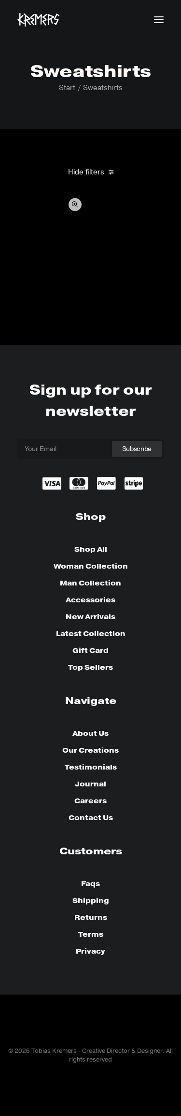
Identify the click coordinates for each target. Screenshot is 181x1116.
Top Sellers (90, 667)
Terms (90, 934)
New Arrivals (90, 616)
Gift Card (90, 650)
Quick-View (75, 204)
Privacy (90, 951)
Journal (90, 784)
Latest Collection (90, 633)
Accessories (90, 600)
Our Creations (90, 750)
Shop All (90, 549)
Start (67, 88)
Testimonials (91, 767)
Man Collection (90, 583)
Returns (90, 917)
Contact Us (91, 817)
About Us (90, 733)
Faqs (90, 883)
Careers (90, 801)
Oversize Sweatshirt (51, 301)
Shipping (90, 900)
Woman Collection (91, 566)
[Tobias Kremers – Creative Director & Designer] (38, 20)
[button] (159, 20)
